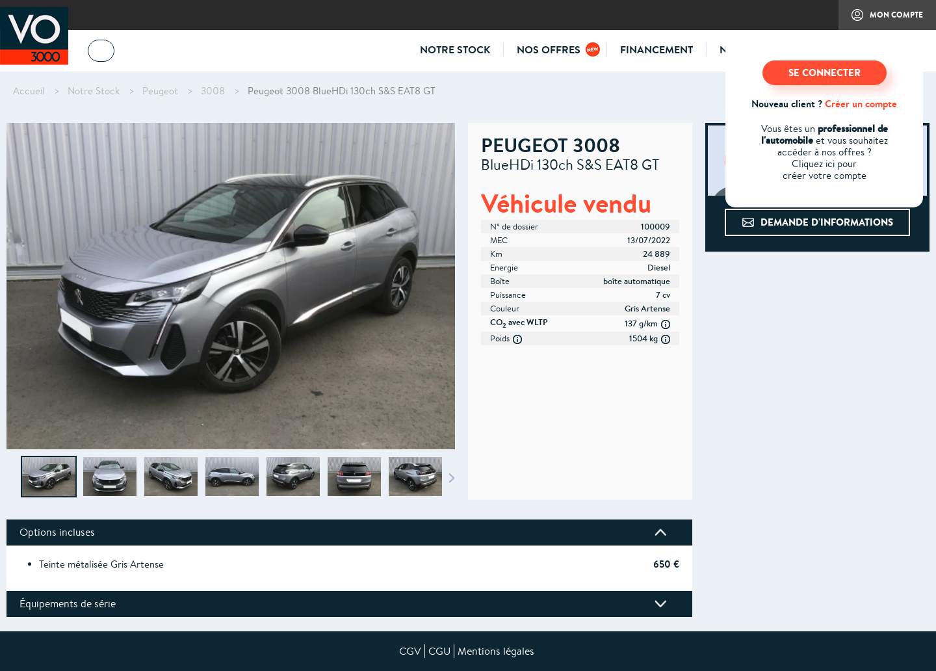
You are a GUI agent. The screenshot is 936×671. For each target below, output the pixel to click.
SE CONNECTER (824, 72)
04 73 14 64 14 (162, 53)
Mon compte (880, 19)
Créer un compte (861, 104)
